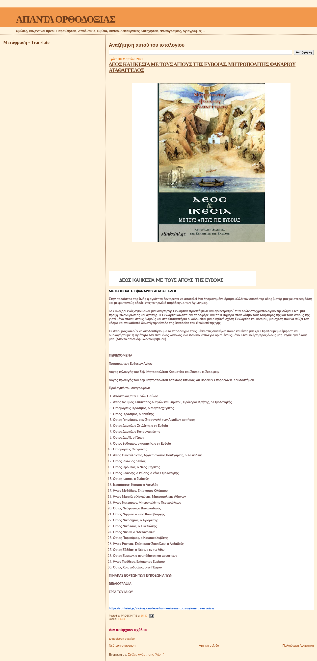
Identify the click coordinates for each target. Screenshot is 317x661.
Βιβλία (121, 619)
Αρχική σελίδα (209, 645)
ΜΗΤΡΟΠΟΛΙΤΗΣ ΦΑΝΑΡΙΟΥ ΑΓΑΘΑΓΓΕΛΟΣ (143, 291)
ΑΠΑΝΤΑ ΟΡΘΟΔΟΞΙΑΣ (65, 19)
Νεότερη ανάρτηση (122, 645)
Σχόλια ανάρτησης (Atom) (146, 654)
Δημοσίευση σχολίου (121, 638)
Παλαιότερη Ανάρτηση (298, 645)
